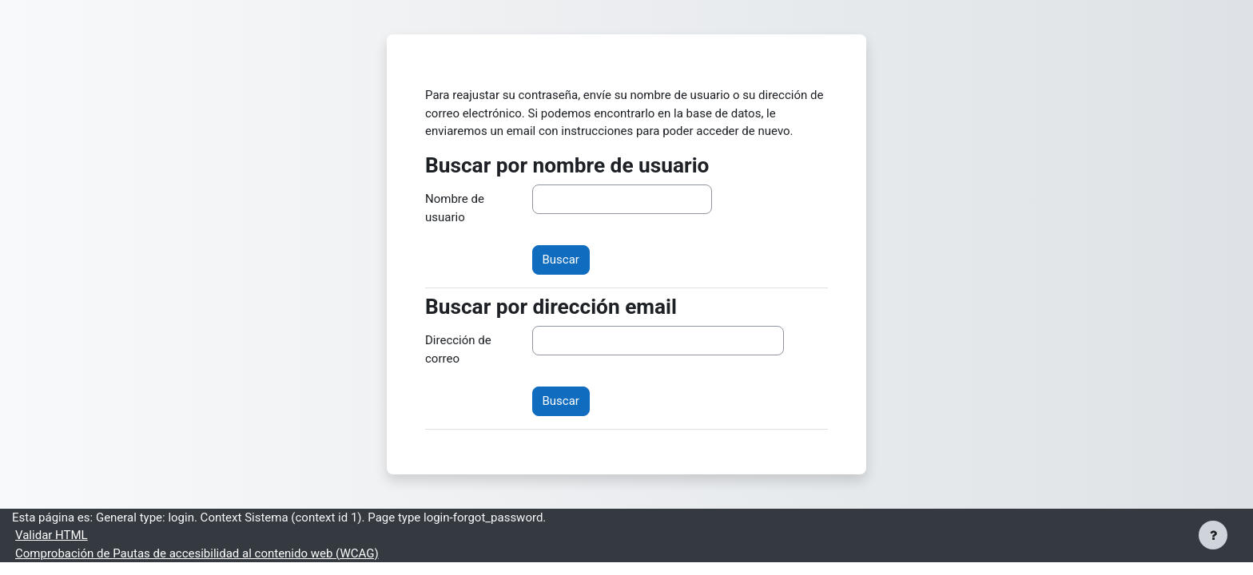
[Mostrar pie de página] (1213, 535)
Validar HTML (51, 535)
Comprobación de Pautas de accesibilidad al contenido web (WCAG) (197, 553)
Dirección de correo (458, 349)
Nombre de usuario (454, 208)
